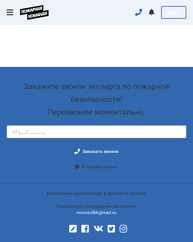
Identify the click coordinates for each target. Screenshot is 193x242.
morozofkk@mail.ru (97, 212)
